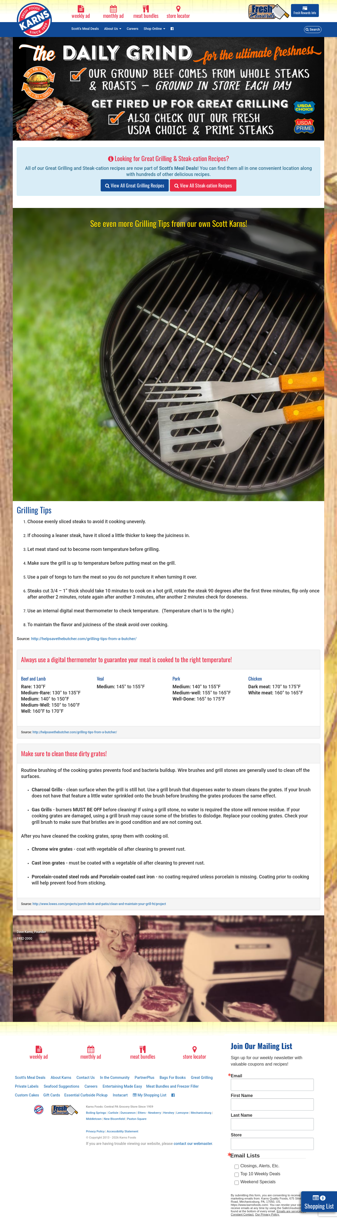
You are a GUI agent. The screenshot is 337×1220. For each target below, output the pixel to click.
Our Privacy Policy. (267, 1214)
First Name (242, 1096)
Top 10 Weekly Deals (260, 1174)
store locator (178, 12)
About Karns (61, 1077)
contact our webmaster (193, 1143)
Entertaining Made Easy (122, 1086)
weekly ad (81, 12)
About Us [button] (112, 29)
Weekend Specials (258, 1182)
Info (305, 10)
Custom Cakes (27, 1095)
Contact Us (85, 1077)
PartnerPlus (144, 1077)
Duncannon (128, 1113)
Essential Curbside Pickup (86, 1095)
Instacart (120, 1095)
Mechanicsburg (201, 1113)
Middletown (94, 1119)
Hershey (168, 1113)
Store (236, 1135)
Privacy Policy (95, 1131)
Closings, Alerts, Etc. (260, 1166)
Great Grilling (202, 1077)
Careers (132, 29)
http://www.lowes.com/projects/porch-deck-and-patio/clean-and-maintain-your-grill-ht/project (99, 904)
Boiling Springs (96, 1113)
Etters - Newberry (149, 1113)
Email (236, 1076)
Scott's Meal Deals (85, 29)
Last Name (241, 1115)
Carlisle (113, 1113)
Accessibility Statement (122, 1131)
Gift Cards (51, 1095)
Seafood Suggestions (61, 1086)
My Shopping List (149, 1095)
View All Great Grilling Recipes (134, 185)
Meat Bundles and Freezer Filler (172, 1086)
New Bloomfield (114, 1119)
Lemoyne (182, 1113)
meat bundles (146, 12)
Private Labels (27, 1086)
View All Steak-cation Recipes (203, 185)
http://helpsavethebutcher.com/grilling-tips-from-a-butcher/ (84, 638)
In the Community (115, 1077)
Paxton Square (136, 1119)
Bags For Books (172, 1077)
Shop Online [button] (154, 29)
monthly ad (113, 12)
